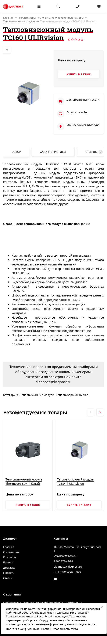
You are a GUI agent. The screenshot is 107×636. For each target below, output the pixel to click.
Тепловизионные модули (19, 21)
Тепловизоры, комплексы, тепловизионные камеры (51, 17)
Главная (8, 547)
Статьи (7, 578)
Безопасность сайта (65, 629)
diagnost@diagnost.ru (68, 566)
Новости (8, 573)
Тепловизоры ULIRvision (72, 395)
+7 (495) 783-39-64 (65, 556)
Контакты (9, 557)
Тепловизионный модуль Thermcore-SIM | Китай (24, 481)
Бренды (8, 562)
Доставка (9, 568)
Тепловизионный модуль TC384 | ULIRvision (75, 481)
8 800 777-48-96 (63, 561)
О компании (11, 552)
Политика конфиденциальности (27, 629)
